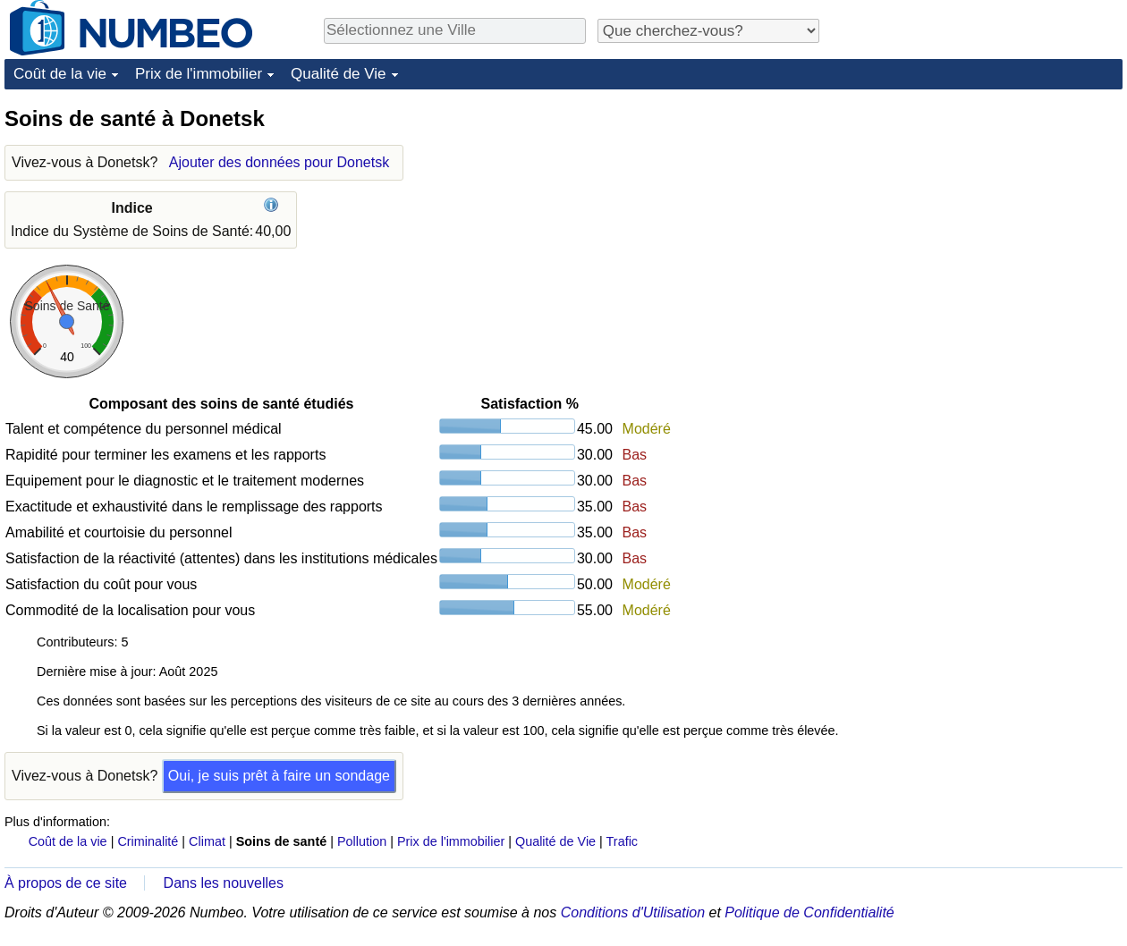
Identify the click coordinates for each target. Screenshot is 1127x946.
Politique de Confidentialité (809, 912)
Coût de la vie (59, 73)
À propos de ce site (65, 883)
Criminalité (147, 841)
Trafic (622, 841)
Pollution (361, 841)
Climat (207, 841)
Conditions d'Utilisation (633, 912)
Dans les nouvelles (224, 883)
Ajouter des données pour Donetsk (279, 162)
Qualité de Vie (338, 73)
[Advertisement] (966, 373)
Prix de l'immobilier (198, 73)
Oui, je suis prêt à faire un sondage (279, 775)
